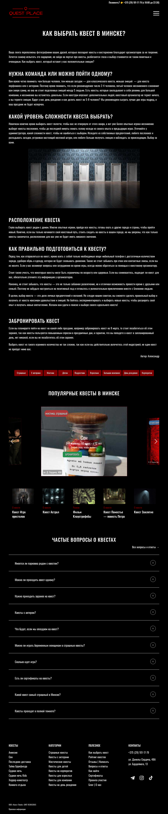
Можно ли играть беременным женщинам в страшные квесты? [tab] (85, 645)
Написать (104, 762)
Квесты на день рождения (62, 785)
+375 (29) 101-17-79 (133, 2)
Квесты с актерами (59, 757)
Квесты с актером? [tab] (85, 612)
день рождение (53, 99)
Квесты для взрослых (60, 775)
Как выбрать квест (99, 752)
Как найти (94, 771)
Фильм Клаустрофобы (82, 514)
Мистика (50, 373)
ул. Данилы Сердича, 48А (142, 759)
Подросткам (80, 373)
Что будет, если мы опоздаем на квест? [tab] (85, 628)
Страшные (21, 373)
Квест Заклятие (143, 512)
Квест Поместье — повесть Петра (114, 514)
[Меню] (154, 13)
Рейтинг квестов (97, 757)
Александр (153, 356)
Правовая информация (17, 809)
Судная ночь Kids (18, 775)
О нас (98, 785)
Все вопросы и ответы (144, 547)
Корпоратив (147, 373)
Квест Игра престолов (19, 514)
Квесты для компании (60, 780)
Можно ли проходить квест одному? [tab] (85, 579)
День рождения (131, 373)
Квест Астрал (51, 512)
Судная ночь (15, 771)
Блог (91, 785)
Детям (65, 373)
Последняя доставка (20, 762)
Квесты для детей (58, 766)
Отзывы (93, 762)
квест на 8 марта (110, 328)
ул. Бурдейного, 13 (138, 764)
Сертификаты (96, 775)
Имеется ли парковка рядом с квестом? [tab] (85, 563)
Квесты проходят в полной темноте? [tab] (85, 710)
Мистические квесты (60, 762)
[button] (84, 441)
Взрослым (94, 373)
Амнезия (13, 752)
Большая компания (112, 373)
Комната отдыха (17, 785)
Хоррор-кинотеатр (18, 780)
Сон (11, 757)
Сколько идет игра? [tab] (85, 661)
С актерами (36, 373)
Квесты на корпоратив (60, 771)
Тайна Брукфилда (18, 766)
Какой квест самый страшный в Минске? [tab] (85, 694)
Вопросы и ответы (98, 766)
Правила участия (97, 780)
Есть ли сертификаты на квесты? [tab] (85, 678)
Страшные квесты (58, 752)
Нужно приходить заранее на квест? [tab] (85, 595)
